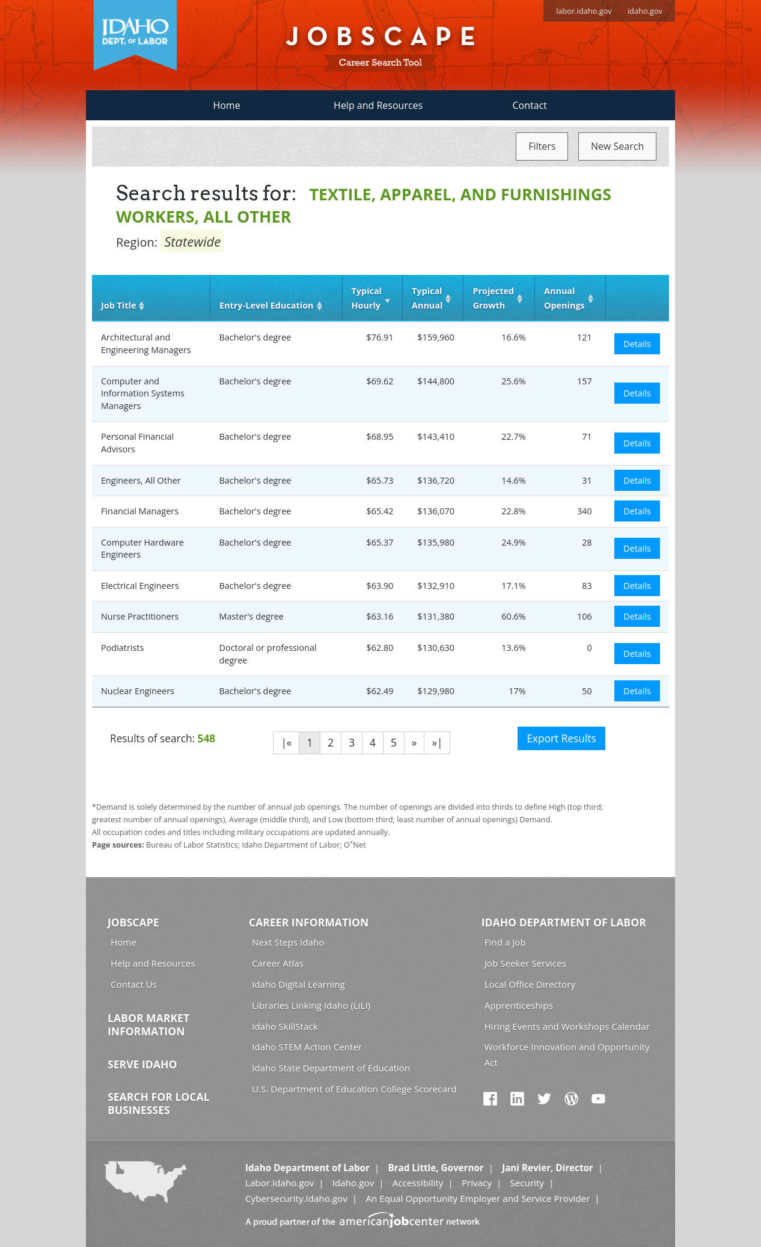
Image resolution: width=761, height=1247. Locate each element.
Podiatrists (122, 647)
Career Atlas (278, 963)
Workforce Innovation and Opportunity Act (567, 1054)
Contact (530, 105)
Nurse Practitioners (140, 616)
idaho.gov (645, 10)
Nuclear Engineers (137, 691)
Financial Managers (140, 511)
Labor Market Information (148, 1024)
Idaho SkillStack (285, 1026)
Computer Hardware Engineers (142, 549)
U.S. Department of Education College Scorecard (354, 1089)
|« (286, 743)
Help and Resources (378, 105)
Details (637, 343)
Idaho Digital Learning (298, 984)
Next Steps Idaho (288, 942)
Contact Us (134, 984)
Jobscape (133, 922)
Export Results (561, 738)
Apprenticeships (518, 1005)
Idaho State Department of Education (331, 1068)
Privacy (477, 1183)
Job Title (118, 305)
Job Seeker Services (525, 963)
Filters (541, 146)
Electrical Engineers (140, 585)
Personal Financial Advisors (137, 443)
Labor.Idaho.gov (279, 1183)
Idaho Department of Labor (563, 922)
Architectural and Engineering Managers (146, 343)
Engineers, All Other (141, 480)
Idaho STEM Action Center (307, 1047)
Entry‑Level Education (266, 305)
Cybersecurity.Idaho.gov (296, 1198)
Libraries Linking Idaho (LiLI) (311, 1005)
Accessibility (418, 1183)
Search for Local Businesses (159, 1103)
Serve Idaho (142, 1064)
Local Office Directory (529, 984)
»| (437, 743)
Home (226, 105)
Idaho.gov (353, 1183)
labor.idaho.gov (584, 10)
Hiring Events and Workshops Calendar (567, 1026)
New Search (617, 146)
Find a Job (505, 942)
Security (527, 1183)
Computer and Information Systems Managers (143, 393)
